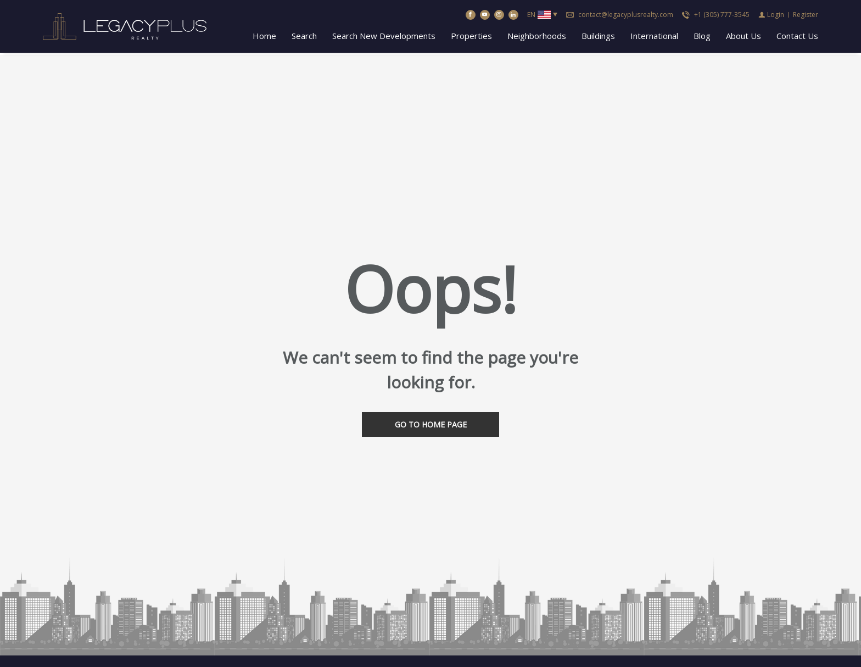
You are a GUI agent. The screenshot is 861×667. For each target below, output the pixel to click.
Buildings (598, 36)
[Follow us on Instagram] (499, 16)
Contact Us (797, 36)
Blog (702, 36)
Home (264, 36)
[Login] (771, 16)
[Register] (805, 16)
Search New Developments (383, 36)
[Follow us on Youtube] (485, 16)
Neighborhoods (536, 36)
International (654, 36)
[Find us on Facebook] (471, 16)
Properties (471, 36)
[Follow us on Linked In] (513, 16)
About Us (743, 36)
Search (304, 36)
